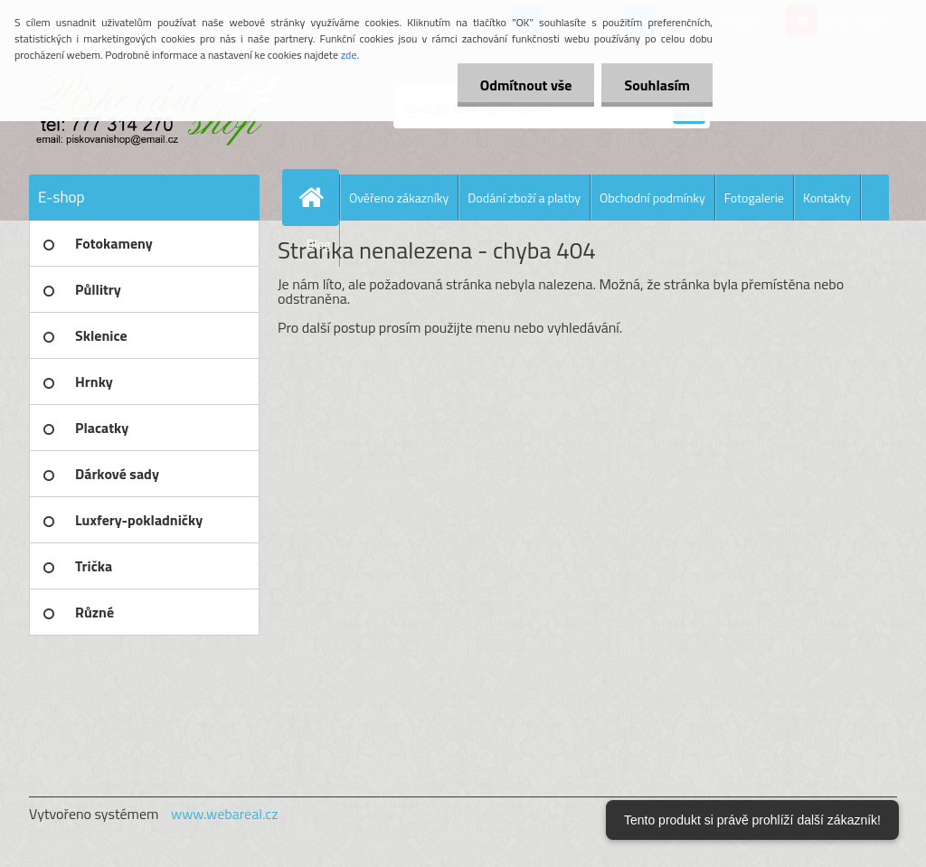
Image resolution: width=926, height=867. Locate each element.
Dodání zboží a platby (524, 197)
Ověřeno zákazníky (399, 197)
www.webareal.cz (225, 814)
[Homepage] (318, 197)
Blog (318, 243)
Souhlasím (657, 85)
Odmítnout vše (526, 85)
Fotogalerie (754, 197)
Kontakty (827, 197)
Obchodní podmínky (652, 197)
